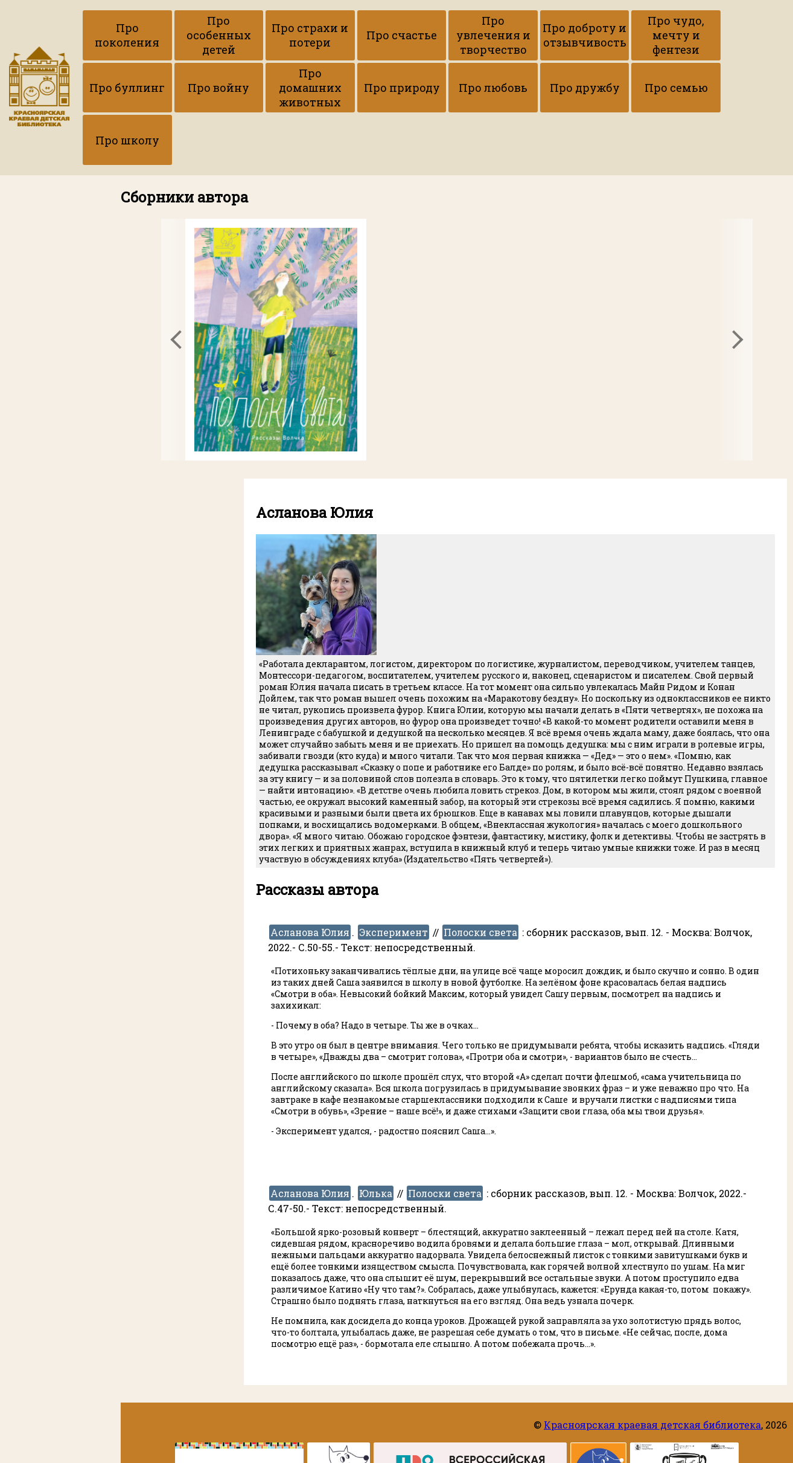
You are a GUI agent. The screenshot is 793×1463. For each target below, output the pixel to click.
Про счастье (366, 36)
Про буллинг (692, 36)
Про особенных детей (203, 36)
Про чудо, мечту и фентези (611, 36)
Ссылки (33, 291)
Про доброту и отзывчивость (529, 36)
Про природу (285, 90)
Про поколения (122, 36)
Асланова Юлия (309, 883)
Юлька (375, 1144)
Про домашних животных (204, 90)
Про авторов (44, 136)
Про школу (611, 90)
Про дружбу (448, 90)
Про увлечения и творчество (448, 36)
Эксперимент (393, 883)
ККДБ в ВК (28, 303)
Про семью (529, 90)
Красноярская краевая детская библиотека (652, 1424)
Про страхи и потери (285, 36)
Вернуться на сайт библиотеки (48, 323)
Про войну (122, 90)
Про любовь (367, 90)
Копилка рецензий (49, 219)
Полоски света (480, 883)
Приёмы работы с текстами (47, 238)
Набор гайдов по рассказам (43, 263)
